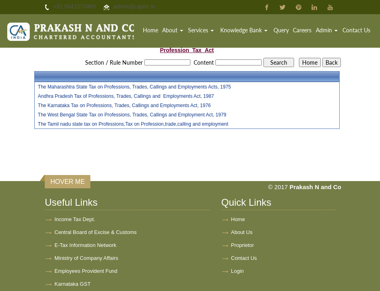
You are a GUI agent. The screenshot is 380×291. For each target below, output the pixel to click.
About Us (242, 232)
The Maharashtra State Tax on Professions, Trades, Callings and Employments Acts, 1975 (134, 87)
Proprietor (242, 245)
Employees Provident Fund (85, 271)
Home (150, 30)
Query (281, 30)
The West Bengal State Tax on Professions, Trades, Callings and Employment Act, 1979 (132, 115)
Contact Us (356, 30)
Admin (327, 30)
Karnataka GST (72, 284)
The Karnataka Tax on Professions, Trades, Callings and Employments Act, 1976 (124, 105)
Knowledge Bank (243, 30)
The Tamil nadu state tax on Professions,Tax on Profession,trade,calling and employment (133, 124)
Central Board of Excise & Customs (95, 232)
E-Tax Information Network (85, 245)
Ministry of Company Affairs (86, 258)
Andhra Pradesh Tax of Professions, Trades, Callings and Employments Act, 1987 (126, 96)
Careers (302, 30)
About (172, 30)
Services (201, 30)
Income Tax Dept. (74, 219)
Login (237, 271)
